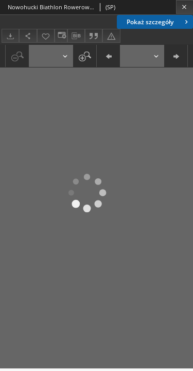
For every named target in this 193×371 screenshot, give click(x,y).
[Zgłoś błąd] (111, 36)
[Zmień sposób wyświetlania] (61, 36)
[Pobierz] (10, 36)
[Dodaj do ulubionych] (46, 36)
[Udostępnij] (28, 36)
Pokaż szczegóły (158, 22)
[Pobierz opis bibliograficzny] (76, 36)
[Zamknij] (184, 7)
